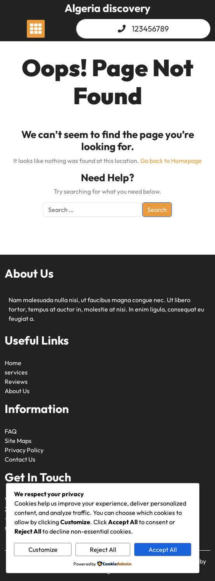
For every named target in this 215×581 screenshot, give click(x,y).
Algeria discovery (107, 8)
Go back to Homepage (171, 160)
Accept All (163, 549)
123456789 (150, 28)
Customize (43, 549)
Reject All (103, 549)
